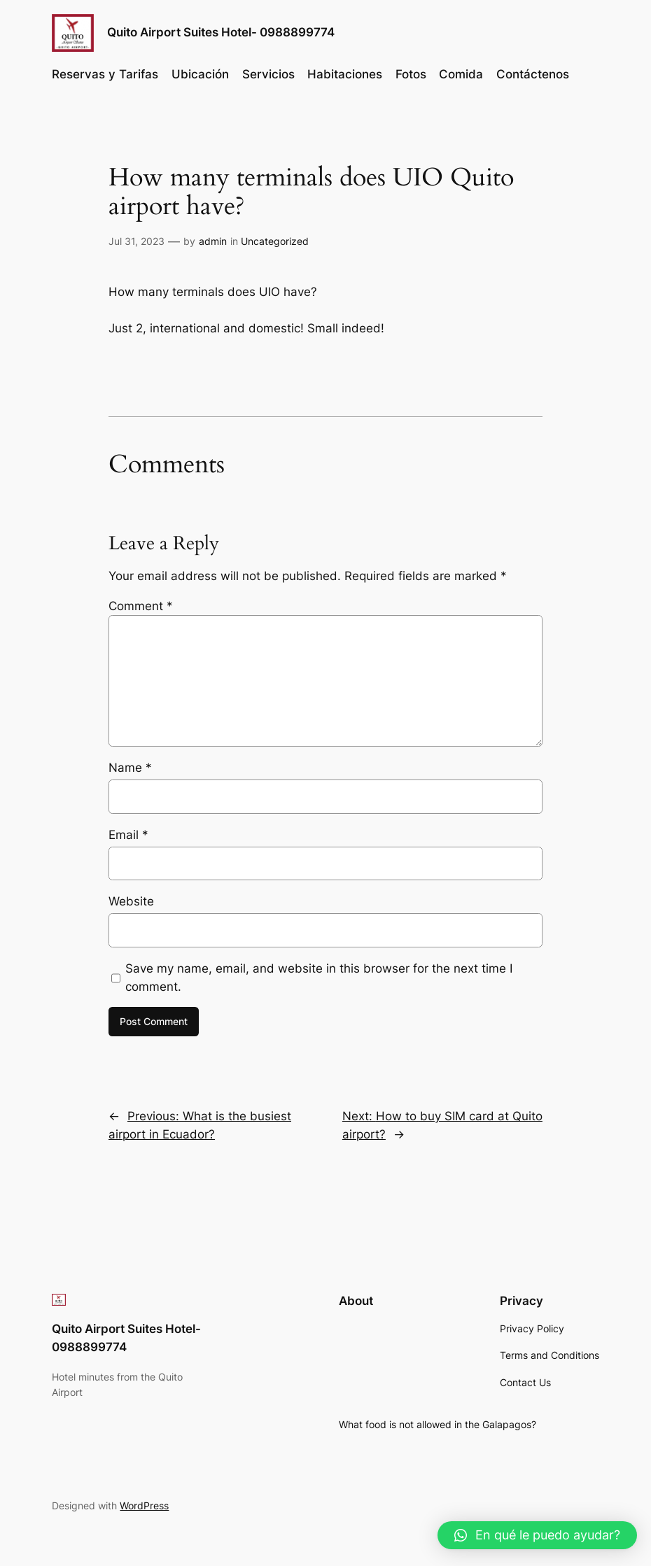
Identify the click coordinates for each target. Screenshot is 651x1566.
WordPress (144, 1505)
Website (131, 901)
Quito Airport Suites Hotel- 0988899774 (221, 31)
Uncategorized (275, 241)
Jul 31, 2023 (136, 241)
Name (130, 768)
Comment (140, 606)
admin (213, 241)
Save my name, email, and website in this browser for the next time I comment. (318, 977)
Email (128, 835)
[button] (537, 1535)
